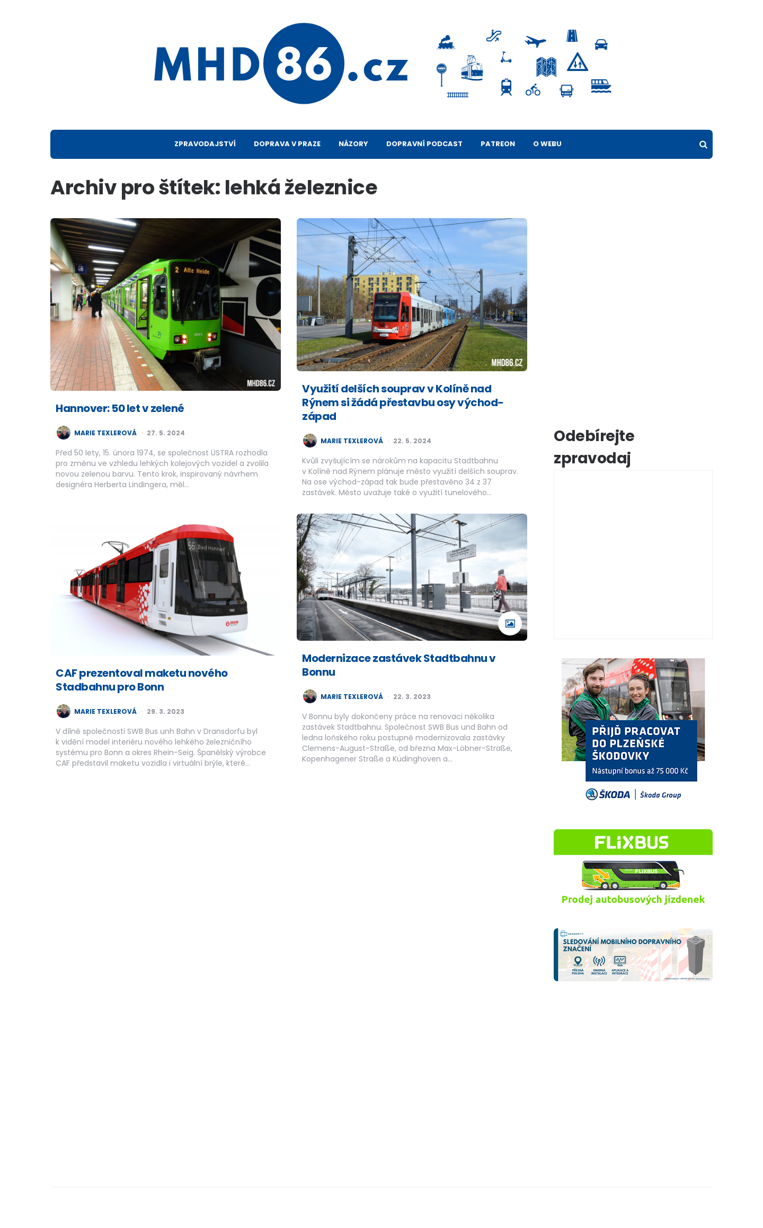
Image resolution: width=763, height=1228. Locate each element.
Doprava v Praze (287, 144)
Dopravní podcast (424, 144)
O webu (547, 144)
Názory (353, 144)
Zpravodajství (205, 144)
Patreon (498, 144)
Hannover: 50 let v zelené (120, 408)
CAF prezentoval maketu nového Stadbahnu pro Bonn (142, 680)
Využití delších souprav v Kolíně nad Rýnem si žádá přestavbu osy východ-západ (403, 402)
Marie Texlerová (105, 433)
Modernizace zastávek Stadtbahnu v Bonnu (399, 665)
